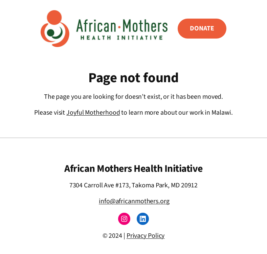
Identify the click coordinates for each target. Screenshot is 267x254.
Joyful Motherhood (93, 112)
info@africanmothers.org (134, 201)
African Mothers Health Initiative (133, 168)
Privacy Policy (146, 235)
